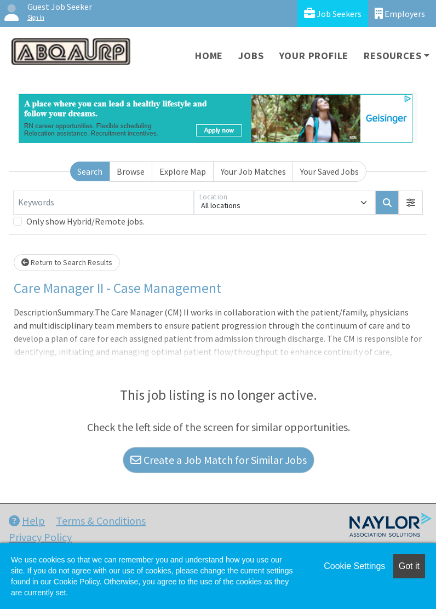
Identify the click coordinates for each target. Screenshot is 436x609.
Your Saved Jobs (329, 171)
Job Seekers (333, 13)
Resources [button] (392, 55)
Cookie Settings (354, 566)
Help (27, 520)
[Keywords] (103, 203)
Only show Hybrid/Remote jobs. (85, 221)
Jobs (250, 55)
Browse (131, 171)
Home (209, 55)
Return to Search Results (66, 262)
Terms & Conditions (101, 520)
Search (89, 171)
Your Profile (314, 55)
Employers (400, 13)
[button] (411, 203)
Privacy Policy (40, 537)
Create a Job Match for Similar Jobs (218, 460)
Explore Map (182, 171)
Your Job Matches (253, 171)
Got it (409, 566)
